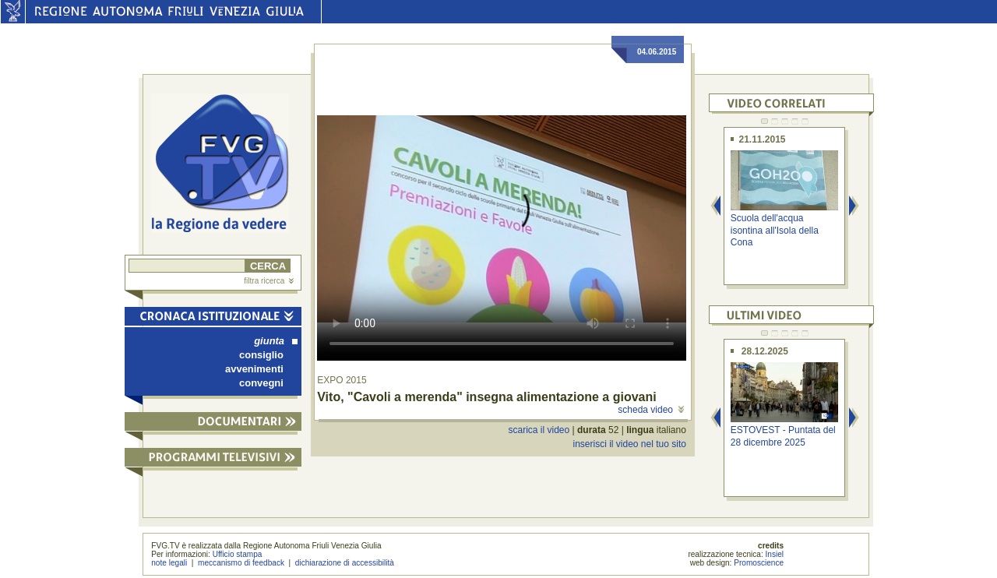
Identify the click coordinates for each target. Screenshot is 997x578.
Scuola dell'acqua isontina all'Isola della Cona (775, 230)
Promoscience (759, 563)
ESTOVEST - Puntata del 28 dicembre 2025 (783, 436)
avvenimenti (254, 369)
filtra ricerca (269, 281)
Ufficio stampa (237, 554)
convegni (261, 383)
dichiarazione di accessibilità (344, 563)
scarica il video (539, 430)
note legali (169, 563)
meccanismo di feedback (241, 563)
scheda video (651, 409)
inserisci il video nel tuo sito (628, 444)
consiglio (261, 355)
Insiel (775, 554)
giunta (276, 341)
